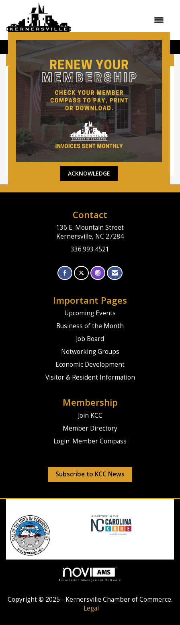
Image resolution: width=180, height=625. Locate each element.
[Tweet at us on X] (81, 273)
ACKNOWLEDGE (89, 173)
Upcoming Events (90, 313)
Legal (91, 608)
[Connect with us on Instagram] (97, 273)
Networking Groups (90, 351)
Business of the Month (90, 326)
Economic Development (90, 364)
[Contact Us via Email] (115, 273)
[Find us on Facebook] (64, 273)
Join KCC (90, 415)
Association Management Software (90, 575)
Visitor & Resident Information (90, 377)
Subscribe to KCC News (90, 474)
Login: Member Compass (90, 441)
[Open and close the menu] (122, 20)
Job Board (90, 339)
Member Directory (90, 428)
